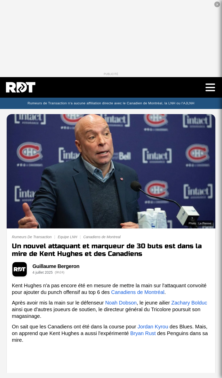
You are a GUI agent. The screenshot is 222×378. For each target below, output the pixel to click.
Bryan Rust (143, 333)
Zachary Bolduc (189, 303)
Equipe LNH (67, 237)
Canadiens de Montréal (137, 292)
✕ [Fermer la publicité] (217, 4)
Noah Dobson (120, 303)
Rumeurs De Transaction (32, 237)
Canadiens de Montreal (102, 237)
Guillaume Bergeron (55, 266)
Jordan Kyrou (153, 326)
